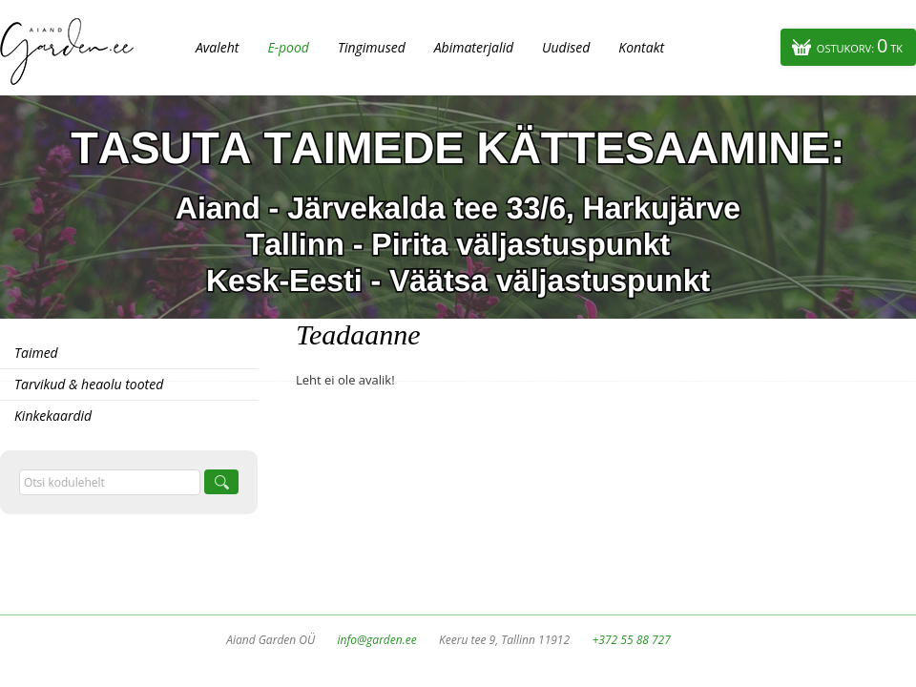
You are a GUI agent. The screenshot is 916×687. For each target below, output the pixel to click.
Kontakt (641, 47)
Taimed (36, 353)
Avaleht (217, 47)
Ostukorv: (860, 45)
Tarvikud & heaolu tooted (88, 384)
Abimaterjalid (473, 47)
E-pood (288, 47)
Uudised (566, 47)
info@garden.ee (377, 640)
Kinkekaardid (53, 415)
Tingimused (372, 47)
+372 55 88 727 (631, 640)
